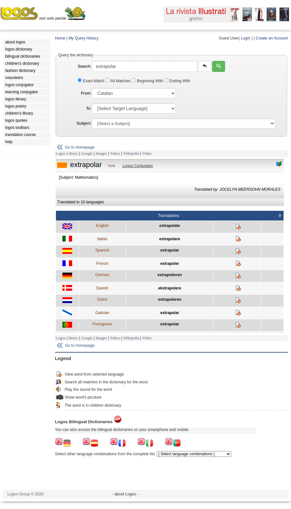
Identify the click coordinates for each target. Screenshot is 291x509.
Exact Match (91, 81)
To (88, 108)
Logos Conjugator (138, 166)
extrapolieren (169, 275)
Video (147, 153)
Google (86, 153)
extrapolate (169, 225)
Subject (84, 123)
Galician (102, 313)
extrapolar (169, 250)
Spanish (102, 250)
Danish (102, 288)
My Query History (84, 38)
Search (84, 66)
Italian (102, 239)
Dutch (102, 299)
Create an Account (272, 38)
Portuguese (102, 324)
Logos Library (67, 153)
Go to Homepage (79, 147)
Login (245, 38)
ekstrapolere (169, 288)
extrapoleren (169, 299)
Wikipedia (131, 153)
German (102, 275)
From (86, 93)
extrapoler (169, 263)
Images (101, 153)
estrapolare (169, 239)
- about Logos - (125, 494)
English (102, 225)
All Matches (118, 81)
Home (60, 38)
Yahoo (115, 153)
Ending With (177, 81)
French (102, 263)
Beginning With (148, 81)
